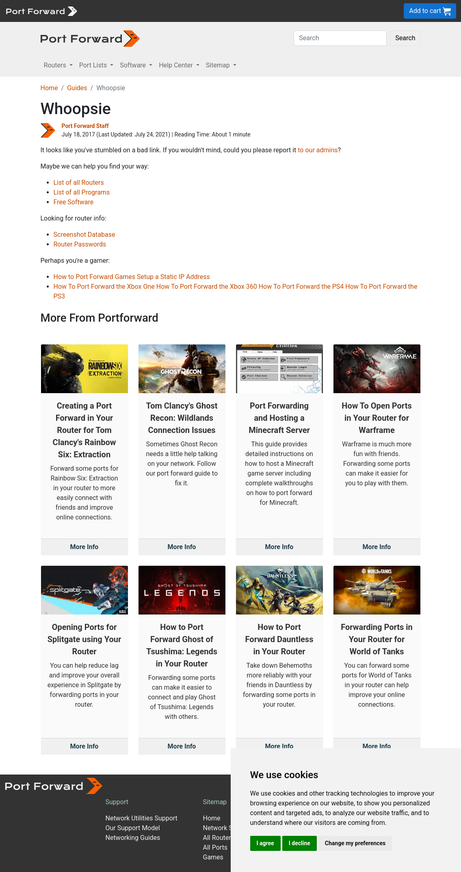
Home (49, 88)
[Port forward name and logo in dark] (90, 38)
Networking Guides (132, 838)
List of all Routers (79, 182)
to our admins (318, 150)
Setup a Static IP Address (173, 277)
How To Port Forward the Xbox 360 (206, 286)
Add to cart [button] (430, 11)
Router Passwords (80, 244)
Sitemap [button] (219, 65)
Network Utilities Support (141, 818)
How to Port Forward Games (95, 277)
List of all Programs (82, 192)
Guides (77, 88)
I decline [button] (299, 843)
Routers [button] (56, 65)
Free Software (74, 202)
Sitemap (215, 802)
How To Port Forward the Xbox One (104, 286)
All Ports (215, 847)
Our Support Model (132, 828)
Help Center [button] (177, 65)
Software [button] (133, 65)
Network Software (229, 828)
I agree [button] (265, 843)
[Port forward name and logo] (41, 10)
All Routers (218, 838)
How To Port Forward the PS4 (301, 286)
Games (213, 857)
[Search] (340, 38)
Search (405, 38)
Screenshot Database (84, 234)
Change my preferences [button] (355, 843)
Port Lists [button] (93, 65)
